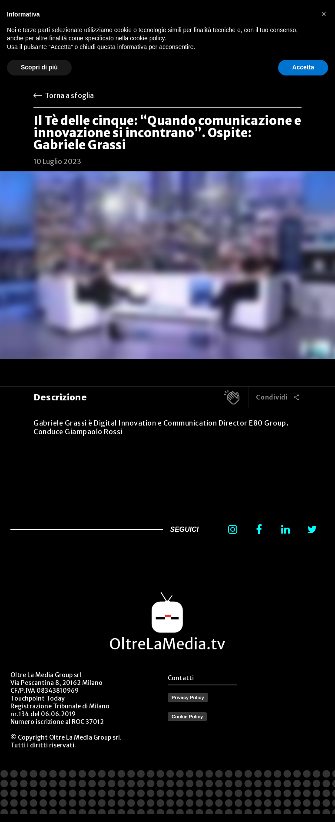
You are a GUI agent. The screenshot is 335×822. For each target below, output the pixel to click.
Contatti (181, 678)
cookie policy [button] (147, 38)
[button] (324, 14)
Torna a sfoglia (69, 95)
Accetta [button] (303, 67)
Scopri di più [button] (39, 67)
